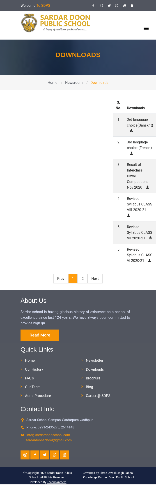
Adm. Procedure (38, 396)
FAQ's (29, 378)
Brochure (93, 378)
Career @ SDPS (98, 396)
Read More (40, 335)
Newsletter (94, 360)
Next (95, 278)
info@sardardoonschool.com (48, 435)
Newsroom (74, 82)
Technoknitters (56, 482)
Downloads (95, 369)
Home (52, 82)
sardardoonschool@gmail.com (48, 440)
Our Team (33, 387)
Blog (89, 387)
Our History (34, 369)
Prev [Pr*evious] (60, 278)
